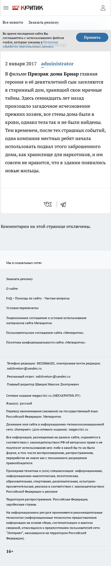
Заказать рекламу (43, 22)
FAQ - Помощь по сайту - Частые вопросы (38, 298)
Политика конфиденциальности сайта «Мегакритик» (45, 342)
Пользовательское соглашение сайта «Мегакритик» (45, 333)
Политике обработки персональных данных (30, 44)
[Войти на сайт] (103, 7)
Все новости (13, 22)
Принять (92, 37)
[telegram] (65, 204)
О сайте (12, 288)
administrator (57, 63)
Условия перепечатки (22, 308)
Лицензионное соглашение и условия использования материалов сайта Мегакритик (46, 320)
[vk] (48, 204)
